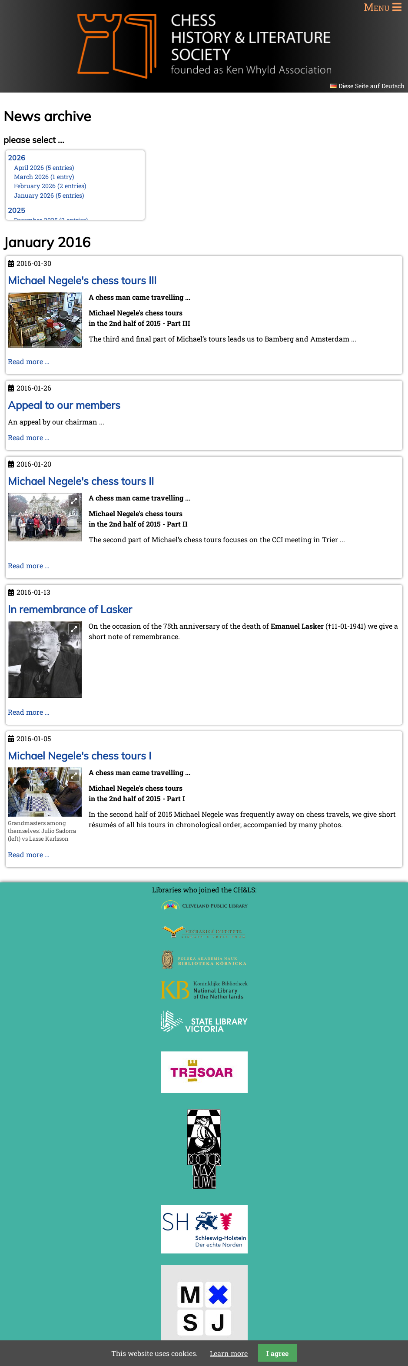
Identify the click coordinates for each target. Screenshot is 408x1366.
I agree (277, 1353)
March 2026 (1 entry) (44, 176)
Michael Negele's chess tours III (82, 280)
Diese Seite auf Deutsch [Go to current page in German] (371, 86)
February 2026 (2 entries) (50, 186)
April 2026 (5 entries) (44, 167)
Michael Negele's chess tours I (79, 755)
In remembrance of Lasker (70, 609)
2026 (16, 157)
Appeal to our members (64, 404)
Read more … (29, 361)
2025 (16, 210)
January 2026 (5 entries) (49, 195)
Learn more (229, 1353)
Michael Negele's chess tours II (81, 480)
